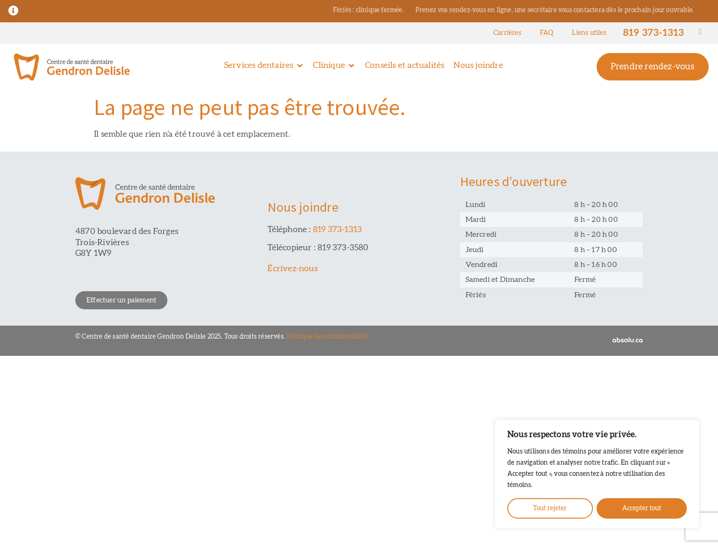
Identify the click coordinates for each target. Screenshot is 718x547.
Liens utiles (589, 33)
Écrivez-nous (292, 269)
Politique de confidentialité (326, 337)
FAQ (547, 33)
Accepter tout (641, 508)
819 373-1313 (653, 33)
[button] (264, 66)
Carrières (507, 33)
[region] (597, 474)
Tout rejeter (550, 508)
